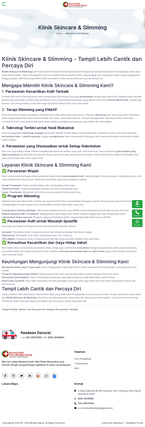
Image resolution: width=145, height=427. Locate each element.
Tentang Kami (81, 363)
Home (59, 33)
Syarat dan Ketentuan (112, 423)
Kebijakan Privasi (134, 423)
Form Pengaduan (82, 358)
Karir (76, 368)
